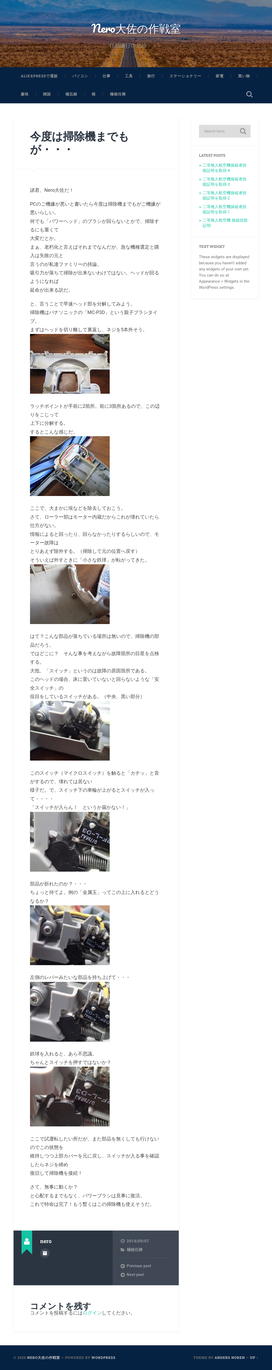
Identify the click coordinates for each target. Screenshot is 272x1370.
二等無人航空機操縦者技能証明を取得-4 (224, 168)
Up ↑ (254, 1357)
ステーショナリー (185, 76)
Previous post (139, 1265)
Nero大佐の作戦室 (136, 28)
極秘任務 (118, 94)
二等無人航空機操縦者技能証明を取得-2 (224, 195)
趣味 (25, 94)
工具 (129, 76)
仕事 (106, 76)
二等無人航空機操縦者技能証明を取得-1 (224, 209)
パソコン (80, 76)
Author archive (45, 1253)
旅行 (151, 76)
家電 (220, 76)
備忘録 (71, 94)
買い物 (244, 76)
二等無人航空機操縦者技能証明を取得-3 (224, 182)
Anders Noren (230, 1357)
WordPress (103, 1357)
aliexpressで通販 (39, 76)
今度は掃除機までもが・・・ (79, 142)
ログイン (92, 1313)
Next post (135, 1274)
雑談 (47, 94)
